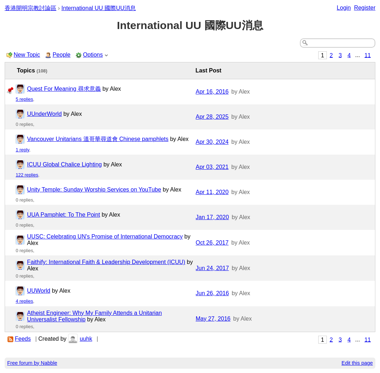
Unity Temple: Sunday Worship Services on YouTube (94, 189)
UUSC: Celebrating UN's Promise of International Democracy (104, 236)
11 (368, 55)
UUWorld (38, 291)
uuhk (86, 339)
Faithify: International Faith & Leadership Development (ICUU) (106, 262)
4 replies (24, 301)
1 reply (22, 149)
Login (344, 8)
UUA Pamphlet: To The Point (63, 215)
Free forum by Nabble (32, 363)
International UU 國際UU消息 (98, 8)
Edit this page (357, 363)
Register (365, 8)
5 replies (24, 99)
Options (93, 55)
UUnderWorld (44, 114)
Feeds (23, 339)
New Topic (27, 55)
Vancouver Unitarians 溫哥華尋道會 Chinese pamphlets (97, 139)
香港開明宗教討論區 (30, 8)
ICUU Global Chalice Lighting (64, 164)
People (61, 55)
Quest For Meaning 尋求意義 (64, 89)
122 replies (27, 175)
